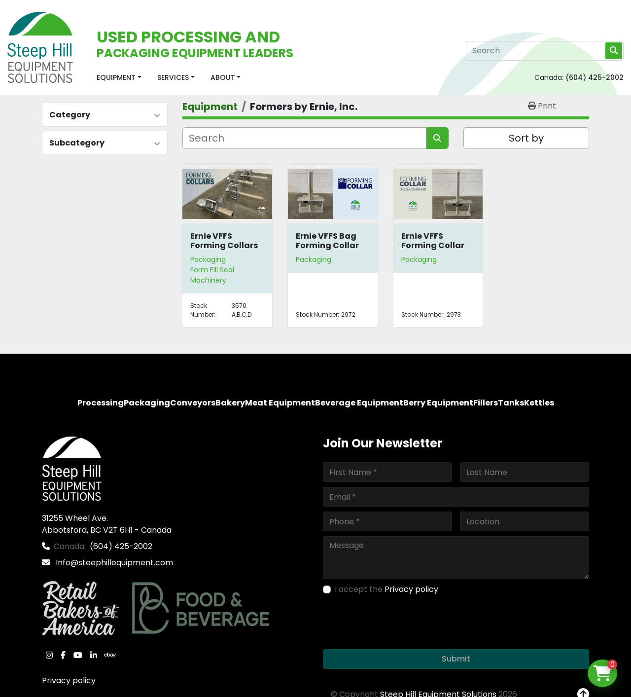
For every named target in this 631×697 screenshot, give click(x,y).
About (222, 77)
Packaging (208, 259)
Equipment (116, 77)
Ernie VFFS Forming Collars (224, 240)
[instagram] (49, 655)
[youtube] (77, 655)
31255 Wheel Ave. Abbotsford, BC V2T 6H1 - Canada (107, 524)
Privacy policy (69, 680)
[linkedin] (93, 655)
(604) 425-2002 (594, 77)
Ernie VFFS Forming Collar (432, 240)
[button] (119, 78)
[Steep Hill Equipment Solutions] (72, 468)
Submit (456, 658)
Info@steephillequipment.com (113, 562)
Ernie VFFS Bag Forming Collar (327, 240)
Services (173, 77)
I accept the (386, 589)
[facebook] (63, 655)
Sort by (526, 138)
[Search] (545, 51)
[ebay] (110, 655)
